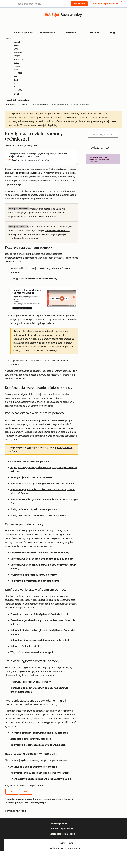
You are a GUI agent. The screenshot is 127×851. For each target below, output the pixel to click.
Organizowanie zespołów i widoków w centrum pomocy (39, 552)
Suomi (16, 70)
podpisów (49, 153)
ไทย (15, 87)
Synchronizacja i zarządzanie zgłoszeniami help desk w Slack (42, 483)
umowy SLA (14, 234)
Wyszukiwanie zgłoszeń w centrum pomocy (33, 574)
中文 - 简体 (18, 90)
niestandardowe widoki (57, 230)
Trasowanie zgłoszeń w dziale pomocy (30, 682)
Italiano (16, 63)
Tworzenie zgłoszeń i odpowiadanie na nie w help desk (39, 732)
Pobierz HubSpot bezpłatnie (106, 3)
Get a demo (79, 3)
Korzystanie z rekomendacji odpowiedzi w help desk (37, 745)
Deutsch (17, 46)
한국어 (16, 83)
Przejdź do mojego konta (19, 100)
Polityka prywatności (61, 828)
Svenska (17, 66)
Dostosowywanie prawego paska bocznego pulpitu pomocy (41, 558)
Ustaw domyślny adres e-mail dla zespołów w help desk (39, 640)
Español (17, 42)
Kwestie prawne (58, 823)
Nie (25, 792)
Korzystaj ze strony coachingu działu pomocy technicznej (40, 773)
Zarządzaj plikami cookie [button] (63, 834)
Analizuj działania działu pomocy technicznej (33, 767)
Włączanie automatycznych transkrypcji (31, 652)
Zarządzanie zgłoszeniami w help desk (30, 739)
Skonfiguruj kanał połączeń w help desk (31, 477)
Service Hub (18, 160)
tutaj (54, 125)
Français (17, 56)
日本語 (16, 49)
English (16, 94)
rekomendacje (30, 234)
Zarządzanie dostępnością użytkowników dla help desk (39, 614)
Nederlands (18, 59)
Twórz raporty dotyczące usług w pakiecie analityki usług (40, 779)
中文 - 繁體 (18, 73)
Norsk (16, 80)
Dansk (16, 77)
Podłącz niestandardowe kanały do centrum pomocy (38, 515)
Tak (12, 792)
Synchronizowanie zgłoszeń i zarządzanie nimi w (36, 499)
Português (18, 52)
